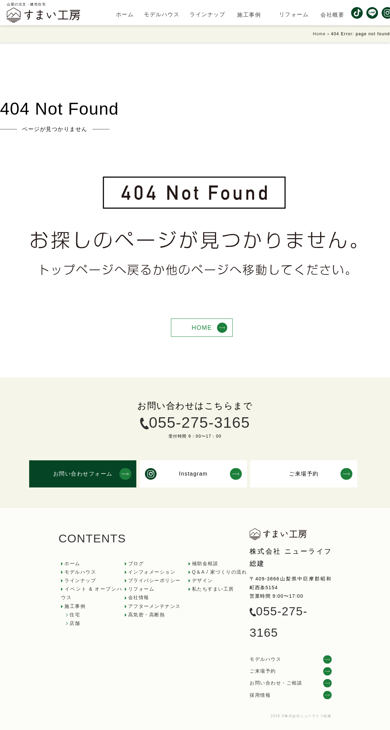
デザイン (202, 580)
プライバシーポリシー (154, 580)
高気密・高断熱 (146, 614)
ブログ (136, 563)
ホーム (72, 563)
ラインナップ (80, 580)
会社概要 (332, 15)
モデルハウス (80, 572)
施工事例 (249, 15)
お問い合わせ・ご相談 (276, 683)
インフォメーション (152, 572)
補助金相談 (205, 563)
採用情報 (260, 695)
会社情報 (138, 597)
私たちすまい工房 (213, 589)
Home (319, 34)
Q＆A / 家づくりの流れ (219, 572)
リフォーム (141, 589)
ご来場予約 (263, 671)
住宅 (75, 614)
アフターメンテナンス (154, 606)
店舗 (75, 623)
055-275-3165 (199, 422)
